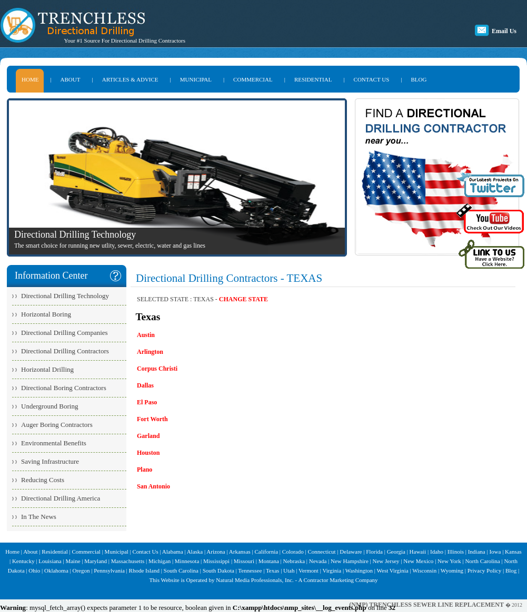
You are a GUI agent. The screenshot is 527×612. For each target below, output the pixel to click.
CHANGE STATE (243, 299)
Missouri (244, 561)
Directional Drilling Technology (65, 296)
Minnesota (187, 561)
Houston (148, 452)
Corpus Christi (157, 368)
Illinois (456, 551)
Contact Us (145, 551)
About (30, 551)
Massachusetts (128, 561)
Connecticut (321, 551)
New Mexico (418, 561)
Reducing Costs (42, 480)
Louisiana (49, 561)
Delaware (351, 551)
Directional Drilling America (60, 498)
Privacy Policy (484, 570)
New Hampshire (350, 561)
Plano (144, 469)
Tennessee (250, 570)
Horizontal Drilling (47, 369)
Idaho (436, 551)
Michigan (159, 561)
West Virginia (393, 570)
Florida (374, 551)
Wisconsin (424, 570)
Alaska (195, 551)
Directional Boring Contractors (63, 388)
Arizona (215, 551)
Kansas (513, 551)
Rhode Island (144, 570)
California (267, 551)
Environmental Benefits (53, 443)
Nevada (318, 561)
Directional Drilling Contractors (65, 351)
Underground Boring (49, 406)
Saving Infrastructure (50, 461)
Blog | (512, 570)
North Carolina (482, 561)
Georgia (396, 551)
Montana (268, 561)
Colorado (293, 551)
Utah (288, 570)
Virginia (331, 570)
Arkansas (240, 551)
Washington (359, 570)
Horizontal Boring (46, 314)
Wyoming (452, 570)
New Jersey (386, 561)
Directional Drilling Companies (64, 332)
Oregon (81, 570)
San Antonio (153, 486)
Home (12, 551)
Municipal (116, 551)
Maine (72, 561)
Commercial (86, 551)
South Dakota (218, 570)
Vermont (309, 570)
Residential (55, 551)
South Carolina (181, 570)
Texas (273, 570)
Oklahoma (56, 570)
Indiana (476, 551)
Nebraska (294, 561)
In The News (38, 517)
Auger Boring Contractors (57, 425)
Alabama (172, 551)
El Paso (147, 402)
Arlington (150, 351)
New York (449, 561)
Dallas (145, 385)
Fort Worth (152, 419)
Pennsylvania (109, 570)
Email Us (504, 31)
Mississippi (216, 561)
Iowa (495, 551)
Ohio (34, 570)
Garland (148, 436)
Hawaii (418, 551)
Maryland (95, 561)
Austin (146, 335)
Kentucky (23, 561)
